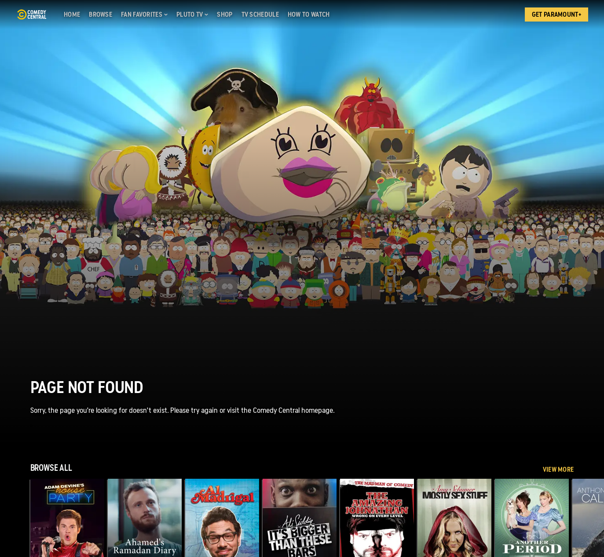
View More (558, 469)
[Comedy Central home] (31, 14)
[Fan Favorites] (144, 14)
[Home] (71, 14)
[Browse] (100, 14)
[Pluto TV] (192, 14)
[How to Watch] (308, 14)
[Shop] (224, 14)
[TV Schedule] (260, 14)
